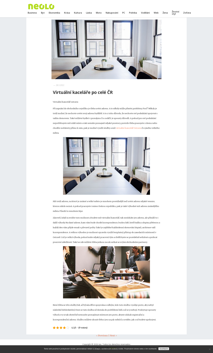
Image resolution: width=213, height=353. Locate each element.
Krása (67, 12)
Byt (43, 12)
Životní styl (175, 12)
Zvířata (187, 12)
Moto (99, 12)
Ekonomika (54, 12)
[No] (209, 349)
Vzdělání (145, 12)
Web (156, 12)
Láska (89, 12)
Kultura (78, 12)
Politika (133, 12)
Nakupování (112, 12)
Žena (165, 12)
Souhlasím (163, 349)
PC (123, 12)
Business (32, 12)
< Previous (102, 335)
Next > (113, 335)
